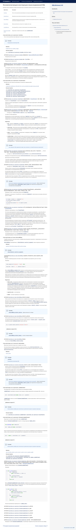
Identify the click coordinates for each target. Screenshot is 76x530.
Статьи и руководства (26, 1)
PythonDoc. (7, 1)
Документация (16, 1)
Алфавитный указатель (57, 19)
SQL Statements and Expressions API (62, 29)
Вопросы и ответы (38, 1)
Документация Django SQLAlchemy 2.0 (60, 25)
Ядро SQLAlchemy (57, 27)
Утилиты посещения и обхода (41, 526)
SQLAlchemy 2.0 (57, 5)
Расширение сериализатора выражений (11, 526)
